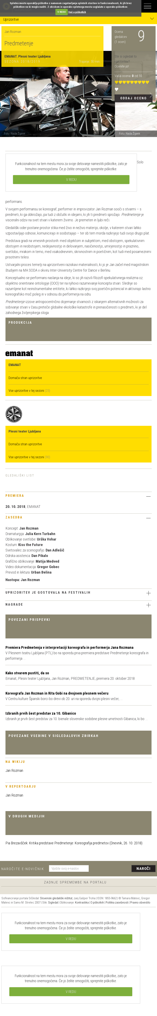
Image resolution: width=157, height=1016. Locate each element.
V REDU (61, 11)
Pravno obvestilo (140, 902)
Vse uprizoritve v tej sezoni (27, 391)
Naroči (144, 868)
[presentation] (124, 869)
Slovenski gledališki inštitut (56, 898)
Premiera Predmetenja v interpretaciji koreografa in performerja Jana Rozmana (69, 647)
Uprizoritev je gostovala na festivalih (78, 593)
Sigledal (53, 902)
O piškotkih (97, 902)
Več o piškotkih (77, 11)
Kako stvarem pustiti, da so (27, 673)
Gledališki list (19, 475)
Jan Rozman (14, 770)
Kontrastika (82, 902)
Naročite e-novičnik (22, 869)
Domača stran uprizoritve (25, 378)
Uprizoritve (78, 19)
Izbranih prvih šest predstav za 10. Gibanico (40, 713)
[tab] (78, 497)
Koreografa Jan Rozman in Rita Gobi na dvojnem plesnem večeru (57, 693)
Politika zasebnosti (117, 902)
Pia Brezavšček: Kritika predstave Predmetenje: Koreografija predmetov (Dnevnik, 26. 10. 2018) (73, 843)
